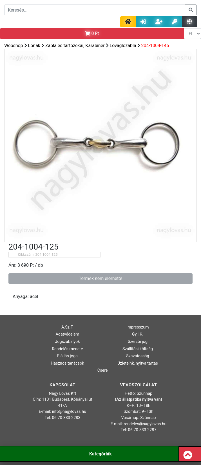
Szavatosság (137, 356)
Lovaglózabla (123, 45)
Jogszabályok (67, 341)
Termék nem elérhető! (100, 278)
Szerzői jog (138, 341)
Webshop (13, 45)
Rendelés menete (67, 349)
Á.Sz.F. (67, 327)
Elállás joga (67, 356)
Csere (102, 370)
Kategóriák (100, 454)
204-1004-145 (155, 45)
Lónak (34, 45)
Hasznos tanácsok (67, 363)
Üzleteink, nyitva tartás (137, 363)
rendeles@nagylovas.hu (145, 424)
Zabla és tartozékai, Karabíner (75, 45)
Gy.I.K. (137, 334)
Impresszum (137, 327)
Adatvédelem (67, 334)
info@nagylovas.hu (69, 411)
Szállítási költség (137, 349)
